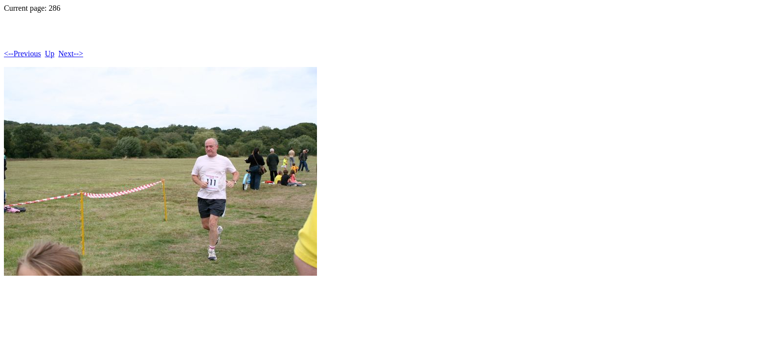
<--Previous (22, 53)
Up (50, 53)
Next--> (70, 53)
